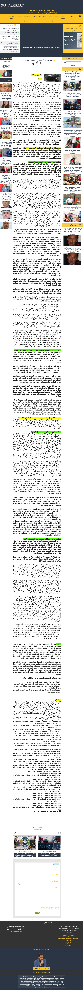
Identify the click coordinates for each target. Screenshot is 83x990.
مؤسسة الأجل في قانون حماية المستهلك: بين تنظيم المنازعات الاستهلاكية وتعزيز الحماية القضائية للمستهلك (73, 189)
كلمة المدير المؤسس (73, 26)
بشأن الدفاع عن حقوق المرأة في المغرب (73, 30)
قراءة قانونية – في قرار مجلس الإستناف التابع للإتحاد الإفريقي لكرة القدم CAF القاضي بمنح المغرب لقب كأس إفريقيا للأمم (6, 144)
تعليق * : (56, 887)
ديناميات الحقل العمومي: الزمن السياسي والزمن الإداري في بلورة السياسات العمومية (6, 161)
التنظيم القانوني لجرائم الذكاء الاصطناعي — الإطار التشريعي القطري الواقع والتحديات (10, 29)
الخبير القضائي (6, 210)
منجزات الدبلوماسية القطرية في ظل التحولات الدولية (72, 207)
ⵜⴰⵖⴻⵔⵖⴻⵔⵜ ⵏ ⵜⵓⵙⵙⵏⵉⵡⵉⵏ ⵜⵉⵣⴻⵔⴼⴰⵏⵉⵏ (41, 10)
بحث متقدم (72, 65)
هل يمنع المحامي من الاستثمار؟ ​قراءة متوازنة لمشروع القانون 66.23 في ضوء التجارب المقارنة (6, 196)
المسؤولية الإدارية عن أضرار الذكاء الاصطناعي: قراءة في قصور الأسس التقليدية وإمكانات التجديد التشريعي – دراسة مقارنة (73, 132)
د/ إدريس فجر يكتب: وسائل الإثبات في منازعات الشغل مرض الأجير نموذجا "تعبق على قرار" (73, 249)
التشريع (72, 16)
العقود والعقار (27, 16)
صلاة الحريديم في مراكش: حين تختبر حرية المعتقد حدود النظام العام (10, 33)
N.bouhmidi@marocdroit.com (41, 972)
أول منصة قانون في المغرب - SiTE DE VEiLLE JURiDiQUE (41, 12)
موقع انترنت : (55, 881)
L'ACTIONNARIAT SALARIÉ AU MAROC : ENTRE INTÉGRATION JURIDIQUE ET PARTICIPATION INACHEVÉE (6, 64)
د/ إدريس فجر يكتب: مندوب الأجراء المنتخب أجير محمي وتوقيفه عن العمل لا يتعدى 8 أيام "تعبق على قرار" (73, 230)
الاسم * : (56, 867)
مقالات (56, 16)
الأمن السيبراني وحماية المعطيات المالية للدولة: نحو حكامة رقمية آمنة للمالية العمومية (6, 113)
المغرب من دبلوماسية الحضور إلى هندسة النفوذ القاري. (6, 128)
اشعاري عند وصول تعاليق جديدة (49, 907)
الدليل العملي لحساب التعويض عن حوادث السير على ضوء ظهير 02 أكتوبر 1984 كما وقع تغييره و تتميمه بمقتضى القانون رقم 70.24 (73, 169)
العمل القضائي (63, 17)
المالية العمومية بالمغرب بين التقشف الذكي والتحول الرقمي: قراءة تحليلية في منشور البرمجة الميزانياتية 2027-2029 (6, 179)
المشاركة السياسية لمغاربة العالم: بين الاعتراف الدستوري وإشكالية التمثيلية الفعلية (6, 96)
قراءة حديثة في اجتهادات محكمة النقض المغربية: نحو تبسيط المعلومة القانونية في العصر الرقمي (10, 38)
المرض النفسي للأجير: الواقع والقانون (72, 150)
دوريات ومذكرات (37, 16)
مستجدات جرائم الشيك (6, 220)
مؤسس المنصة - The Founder (41, 949)
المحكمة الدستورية (6, 83)
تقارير (44, 16)
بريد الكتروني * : (54, 874)
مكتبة (50, 16)
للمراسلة (20, 16)
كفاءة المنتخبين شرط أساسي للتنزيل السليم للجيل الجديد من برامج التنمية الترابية (72, 113)
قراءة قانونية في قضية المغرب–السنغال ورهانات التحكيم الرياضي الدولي (10, 43)
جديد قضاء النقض (11, 17)
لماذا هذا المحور (14, 52)
